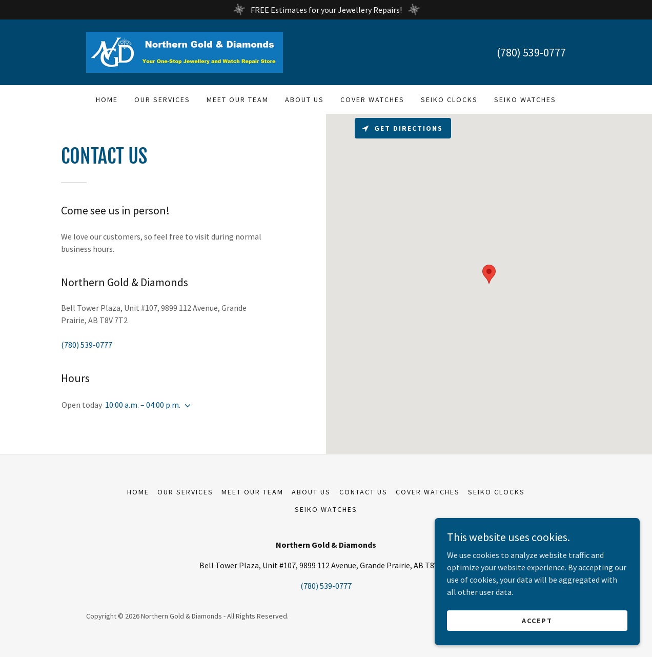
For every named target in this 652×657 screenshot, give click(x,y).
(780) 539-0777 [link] (531, 52)
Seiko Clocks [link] (449, 99)
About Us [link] (304, 99)
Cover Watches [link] (372, 99)
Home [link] (107, 99)
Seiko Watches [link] (525, 99)
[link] (184, 51)
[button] (185, 406)
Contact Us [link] (363, 491)
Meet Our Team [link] (238, 99)
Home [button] (138, 491)
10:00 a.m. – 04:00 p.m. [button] (142, 405)
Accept (537, 620)
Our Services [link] (162, 99)
